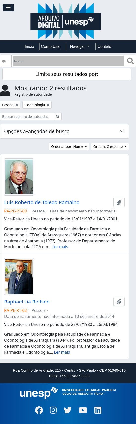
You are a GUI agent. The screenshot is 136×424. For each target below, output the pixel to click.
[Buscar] (68, 61)
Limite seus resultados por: (66, 74)
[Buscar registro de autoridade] (27, 116)
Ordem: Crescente (108, 146)
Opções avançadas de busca (37, 131)
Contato (104, 46)
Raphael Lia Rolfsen (27, 302)
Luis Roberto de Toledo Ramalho (42, 202)
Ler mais (60, 246)
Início (29, 46)
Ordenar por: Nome (67, 146)
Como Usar (51, 46)
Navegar (78, 46)
